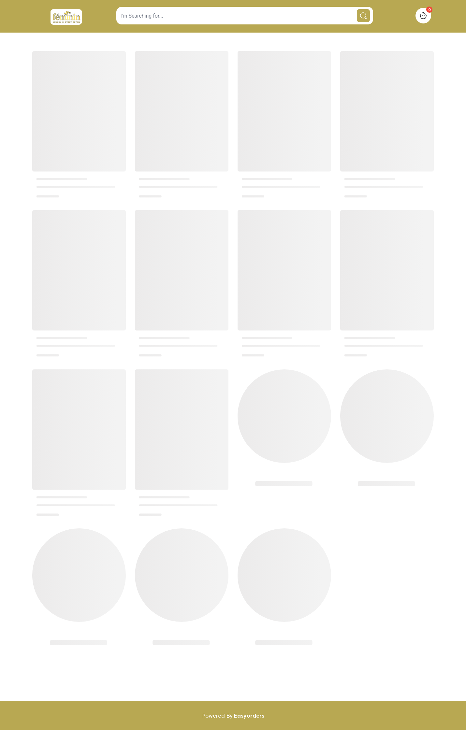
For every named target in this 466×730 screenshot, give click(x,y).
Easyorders (249, 715)
